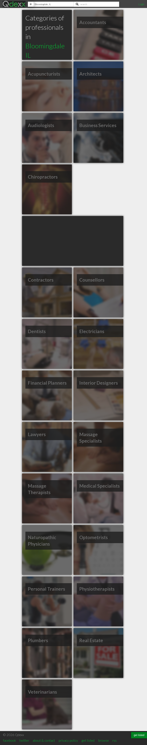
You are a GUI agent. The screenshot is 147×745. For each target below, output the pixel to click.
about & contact (44, 740)
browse (103, 740)
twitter (24, 740)
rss (114, 740)
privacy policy (68, 740)
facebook (9, 740)
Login (141, 4)
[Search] (96, 4)
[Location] (50, 4)
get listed (88, 740)
